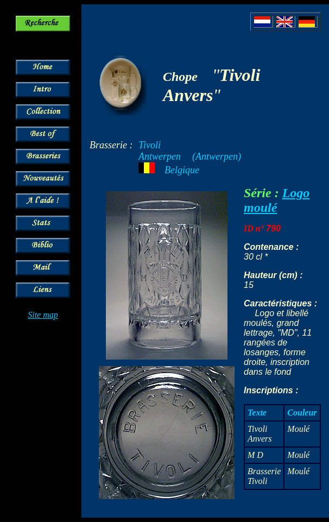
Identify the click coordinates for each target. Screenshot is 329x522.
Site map (43, 314)
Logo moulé (276, 200)
